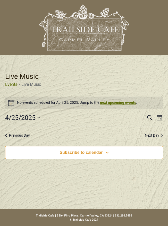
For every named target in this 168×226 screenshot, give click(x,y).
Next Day (154, 135)
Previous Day (17, 135)
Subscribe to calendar (81, 152)
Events (11, 84)
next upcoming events (118, 102)
